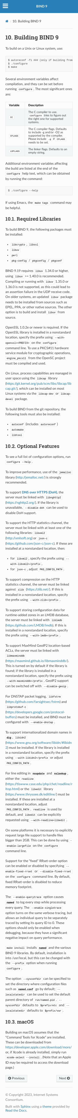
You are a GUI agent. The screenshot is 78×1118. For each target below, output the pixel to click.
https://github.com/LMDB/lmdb (29, 625)
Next (64, 1078)
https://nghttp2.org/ (20, 502)
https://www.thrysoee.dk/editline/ (31, 794)
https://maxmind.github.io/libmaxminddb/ (36, 661)
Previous (16, 1078)
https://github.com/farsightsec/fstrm (33, 702)
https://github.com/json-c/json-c (30, 543)
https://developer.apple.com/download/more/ (38, 1047)
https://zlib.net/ (38, 589)
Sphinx (26, 1106)
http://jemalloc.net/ (30, 477)
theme (47, 1106)
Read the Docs (15, 1110)
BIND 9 (41, 6)
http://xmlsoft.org (19, 538)
